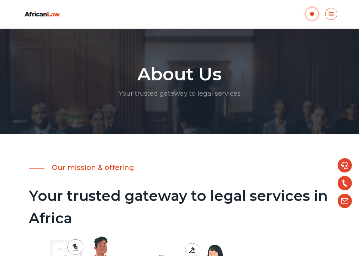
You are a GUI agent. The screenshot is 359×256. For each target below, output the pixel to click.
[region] (179, 128)
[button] (345, 165)
